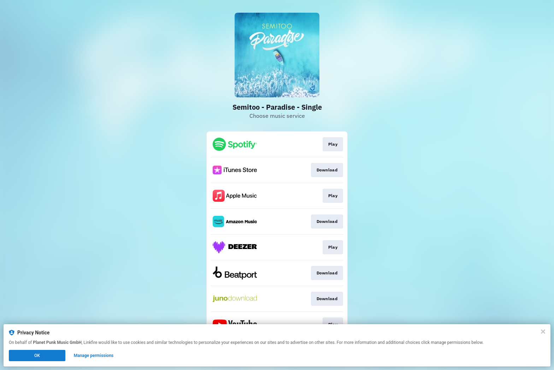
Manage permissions (94, 355)
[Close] (543, 331)
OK (37, 355)
